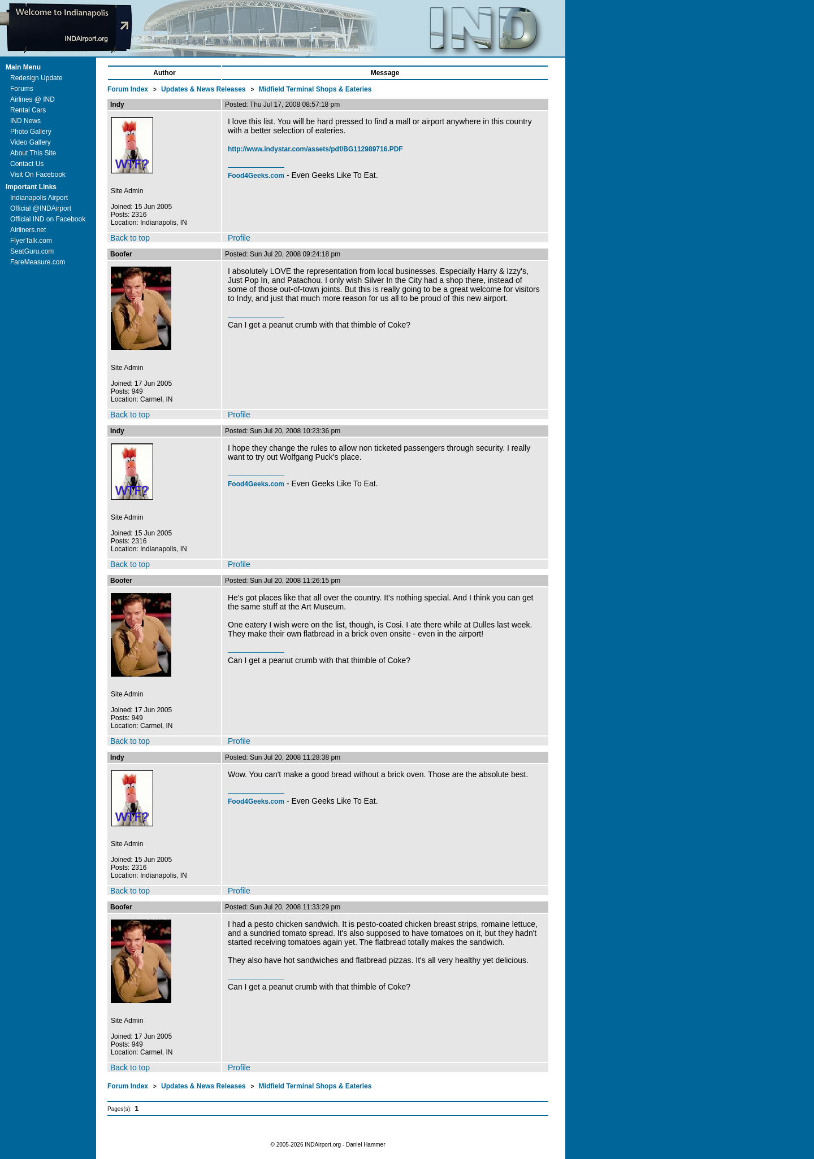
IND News (25, 121)
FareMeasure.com (37, 262)
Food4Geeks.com (256, 176)
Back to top (130, 237)
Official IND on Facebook (47, 219)
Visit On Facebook (38, 174)
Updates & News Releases (204, 89)
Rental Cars (28, 110)
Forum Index (128, 89)
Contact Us (27, 164)
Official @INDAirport (40, 208)
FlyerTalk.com (31, 241)
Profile (239, 237)
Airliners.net (28, 230)
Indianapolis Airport (39, 198)
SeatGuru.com (32, 251)
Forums (21, 89)
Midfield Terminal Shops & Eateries (315, 89)
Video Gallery (30, 142)
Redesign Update (36, 78)
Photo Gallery (30, 132)
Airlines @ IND (32, 99)
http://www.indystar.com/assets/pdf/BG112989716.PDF (315, 149)
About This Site (33, 153)
